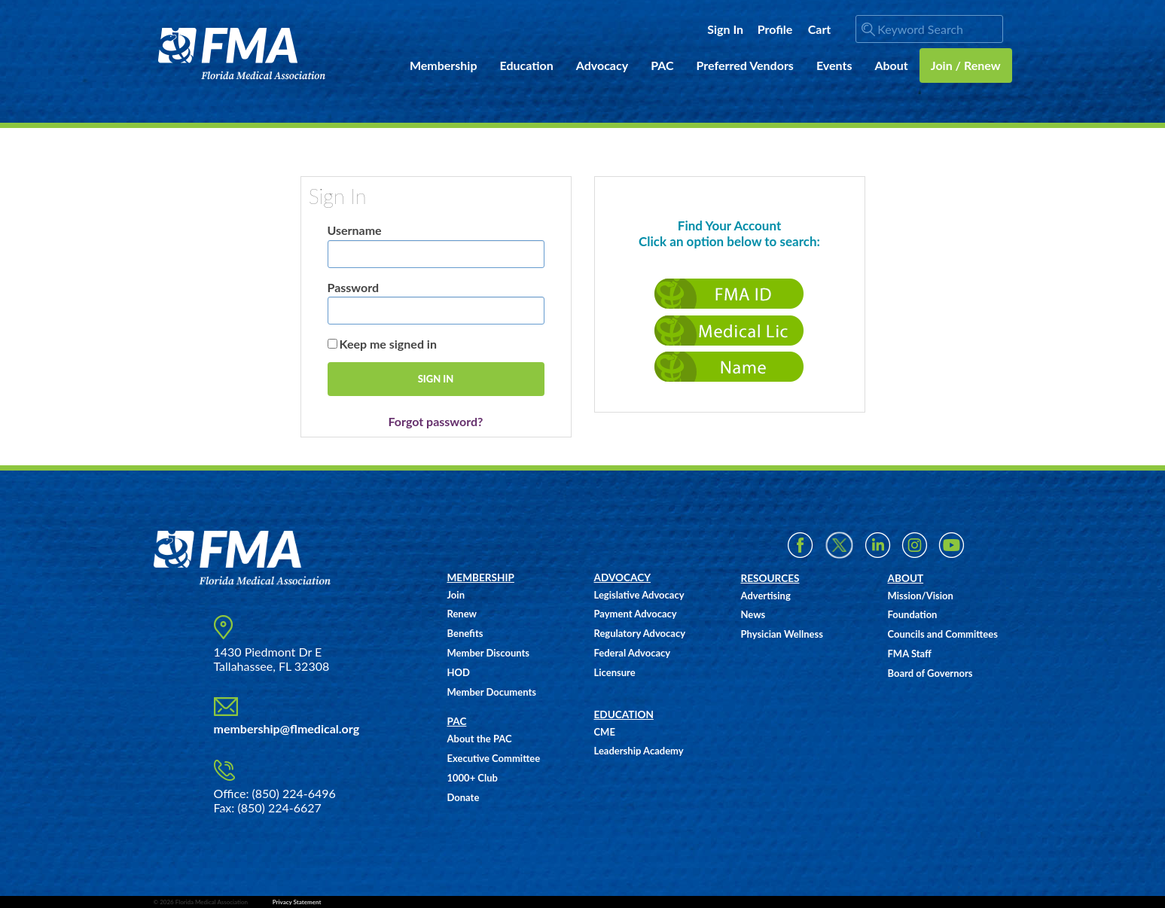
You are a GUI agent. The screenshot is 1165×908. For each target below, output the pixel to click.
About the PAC (479, 739)
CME (604, 732)
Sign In (725, 29)
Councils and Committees (943, 634)
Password (354, 287)
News (753, 614)
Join (456, 595)
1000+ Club (472, 778)
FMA (242, 54)
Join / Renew (966, 65)
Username (355, 230)
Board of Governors (930, 673)
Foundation (913, 614)
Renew (462, 614)
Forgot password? (436, 421)
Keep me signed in (388, 344)
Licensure (615, 672)
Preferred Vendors (745, 65)
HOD (458, 672)
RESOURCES (770, 578)
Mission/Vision (920, 596)
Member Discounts (488, 653)
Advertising (766, 596)
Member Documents (491, 692)
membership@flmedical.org (287, 728)
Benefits (465, 633)
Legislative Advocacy (639, 595)
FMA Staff (910, 653)
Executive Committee (494, 758)
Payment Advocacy (635, 614)
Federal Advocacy (632, 653)
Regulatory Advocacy (640, 633)
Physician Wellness (782, 634)
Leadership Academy (639, 751)
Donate (463, 797)
